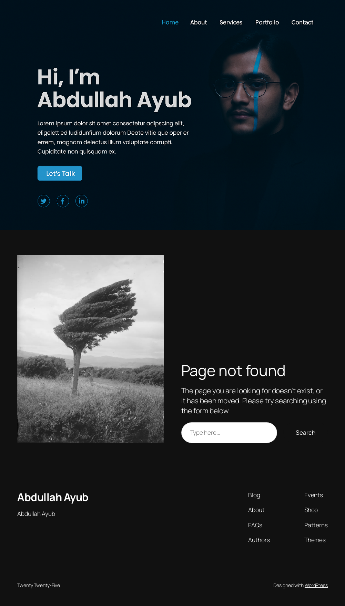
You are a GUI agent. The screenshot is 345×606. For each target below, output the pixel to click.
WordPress (316, 585)
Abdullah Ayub (53, 497)
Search (305, 432)
